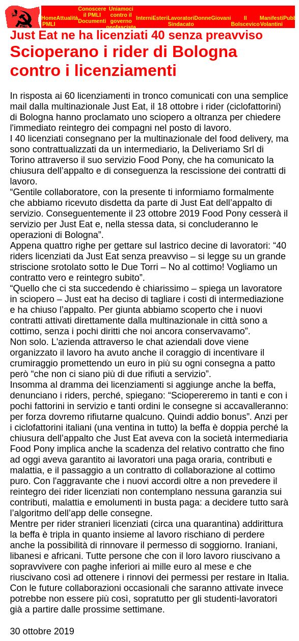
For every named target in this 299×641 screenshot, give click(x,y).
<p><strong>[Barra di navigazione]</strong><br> (150, 14)
